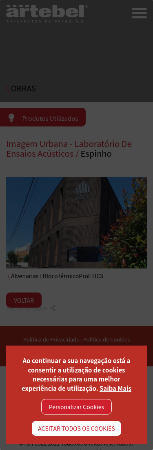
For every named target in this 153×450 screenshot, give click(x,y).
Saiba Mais (115, 388)
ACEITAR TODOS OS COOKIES (76, 428)
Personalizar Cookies (76, 407)
